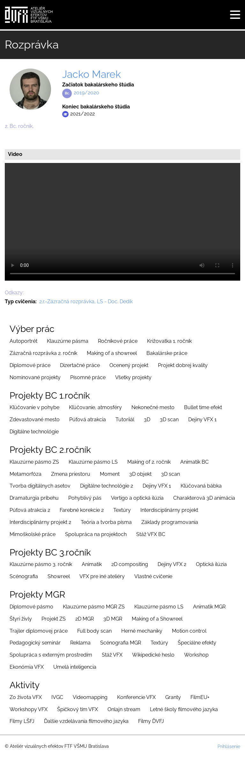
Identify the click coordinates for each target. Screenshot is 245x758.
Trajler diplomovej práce (39, 631)
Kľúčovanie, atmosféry (95, 407)
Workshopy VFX (29, 709)
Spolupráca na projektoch (96, 534)
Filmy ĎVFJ (151, 721)
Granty (173, 697)
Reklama (80, 643)
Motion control (189, 631)
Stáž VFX (112, 655)
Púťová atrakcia (87, 419)
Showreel (59, 576)
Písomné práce (88, 377)
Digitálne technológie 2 (106, 486)
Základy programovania (169, 522)
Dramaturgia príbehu (34, 498)
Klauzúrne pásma (67, 341)
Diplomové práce (30, 365)
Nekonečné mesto (152, 407)
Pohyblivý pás (84, 498)
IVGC (57, 697)
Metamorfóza (25, 474)
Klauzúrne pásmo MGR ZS (94, 607)
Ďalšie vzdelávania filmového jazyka (86, 721)
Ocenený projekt (128, 365)
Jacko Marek (91, 74)
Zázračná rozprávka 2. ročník (43, 353)
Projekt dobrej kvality (183, 365)
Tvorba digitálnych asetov (40, 486)
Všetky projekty (133, 377)
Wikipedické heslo (153, 655)
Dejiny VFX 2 (172, 564)
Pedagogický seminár (35, 643)
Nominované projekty (35, 377)
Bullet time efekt (203, 407)
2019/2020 (86, 93)
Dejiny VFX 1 (202, 419)
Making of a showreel (112, 353)
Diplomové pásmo (31, 607)
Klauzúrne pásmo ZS (34, 462)
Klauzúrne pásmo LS (93, 462)
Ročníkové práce (117, 341)
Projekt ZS (53, 619)
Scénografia (24, 576)
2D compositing (129, 564)
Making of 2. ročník (149, 462)
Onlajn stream (124, 709)
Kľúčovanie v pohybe (34, 407)
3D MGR (112, 619)
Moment (110, 474)
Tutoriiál (124, 419)
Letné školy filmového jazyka (184, 709)
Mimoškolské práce (33, 534)
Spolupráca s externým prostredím (51, 655)
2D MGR (84, 619)
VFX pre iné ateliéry (102, 576)
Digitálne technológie (34, 432)
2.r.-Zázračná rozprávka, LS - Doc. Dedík (86, 301)
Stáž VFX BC (150, 534)
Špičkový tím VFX (77, 709)
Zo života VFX (26, 697)
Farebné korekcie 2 (82, 510)
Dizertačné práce (80, 365)
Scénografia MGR (120, 643)
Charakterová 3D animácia (204, 498)
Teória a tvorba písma (106, 522)
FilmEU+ (200, 697)
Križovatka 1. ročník (169, 341)
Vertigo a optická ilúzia (137, 498)
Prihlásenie (229, 746)
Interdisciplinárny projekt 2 (40, 522)
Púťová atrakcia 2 (30, 510)
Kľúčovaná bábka (201, 486)
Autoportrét (23, 341)
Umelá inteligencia (74, 667)
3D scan (169, 419)
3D (147, 419)
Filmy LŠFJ (22, 721)
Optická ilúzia (211, 564)
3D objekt (140, 474)
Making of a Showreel (157, 619)
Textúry (122, 510)
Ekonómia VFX (27, 667)
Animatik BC (194, 462)
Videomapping (90, 697)
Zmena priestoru (70, 474)
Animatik (92, 564)
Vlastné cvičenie (153, 576)
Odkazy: (14, 293)
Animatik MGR (209, 607)
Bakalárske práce (166, 353)
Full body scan (94, 631)
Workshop (196, 655)
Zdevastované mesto (35, 419)
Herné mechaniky (141, 631)
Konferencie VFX (136, 697)
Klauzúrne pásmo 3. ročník (41, 564)
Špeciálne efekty (197, 643)
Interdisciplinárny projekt (169, 510)
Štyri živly (21, 619)
